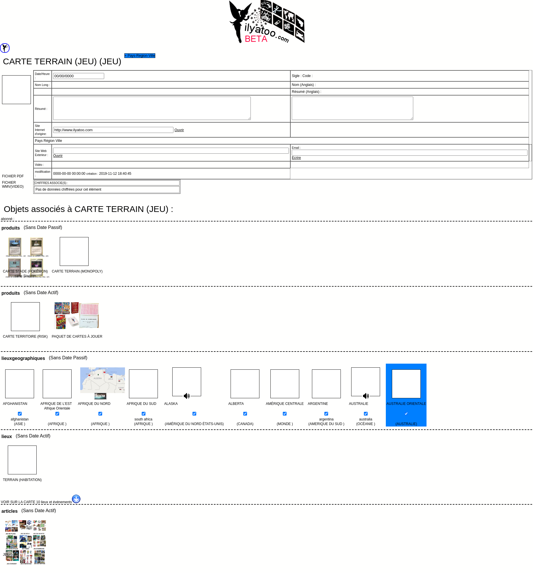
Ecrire (296, 162)
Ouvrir (179, 134)
